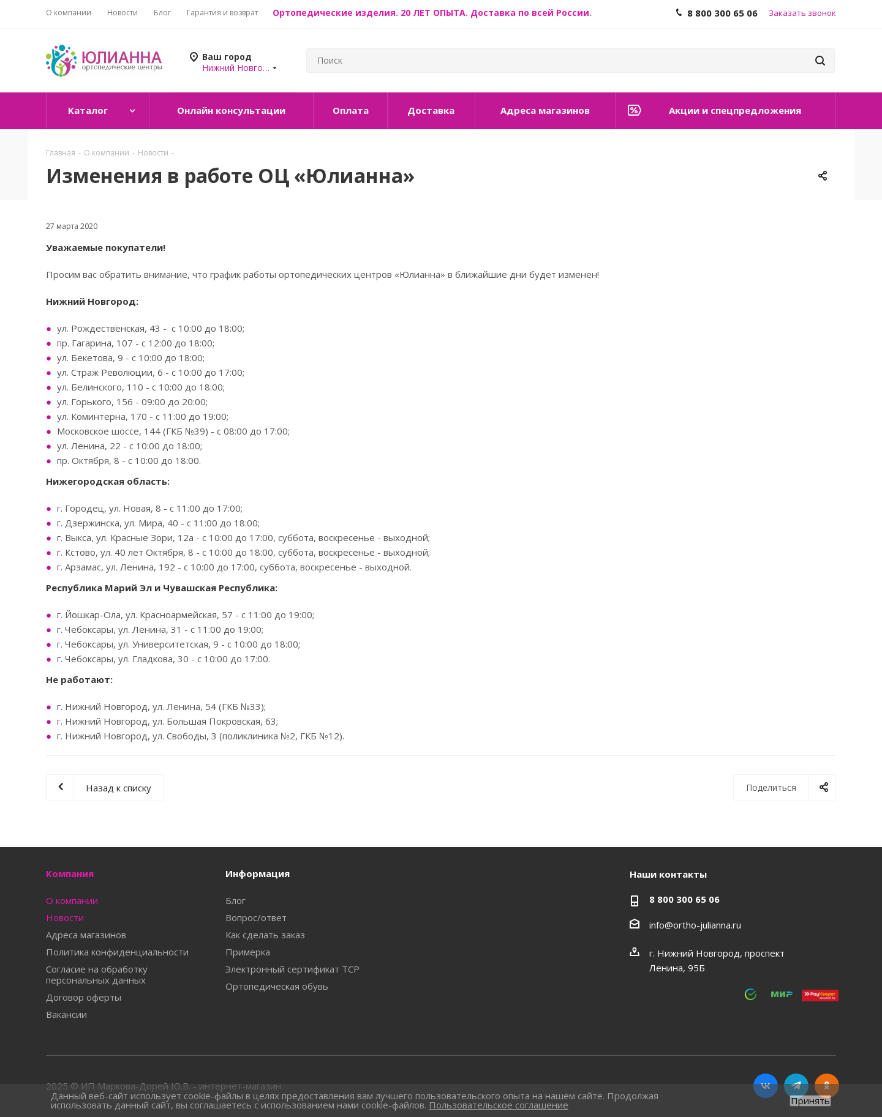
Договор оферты (83, 997)
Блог (235, 900)
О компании (72, 900)
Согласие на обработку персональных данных (97, 974)
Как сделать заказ (265, 934)
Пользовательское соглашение (498, 1105)
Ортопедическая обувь (276, 986)
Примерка (247, 952)
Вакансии (66, 1014)
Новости (65, 917)
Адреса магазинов (86, 934)
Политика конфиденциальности (117, 952)
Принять (810, 1101)
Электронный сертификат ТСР (292, 969)
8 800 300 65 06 (684, 899)
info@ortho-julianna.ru (695, 925)
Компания (70, 873)
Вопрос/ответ (256, 917)
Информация (257, 873)
